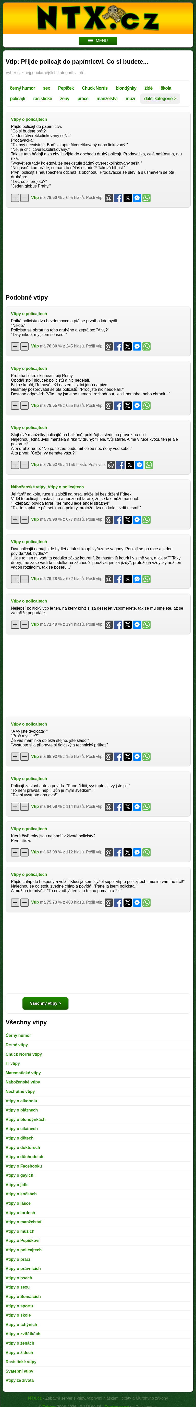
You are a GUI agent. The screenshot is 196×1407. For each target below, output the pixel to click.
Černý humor (18, 1035)
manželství (106, 98)
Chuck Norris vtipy (24, 1054)
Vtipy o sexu (18, 1287)
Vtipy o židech (19, 1352)
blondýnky (126, 88)
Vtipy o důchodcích (24, 1157)
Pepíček (66, 88)
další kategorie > (160, 98)
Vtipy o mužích (20, 1231)
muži (130, 98)
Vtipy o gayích (19, 1175)
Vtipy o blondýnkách (25, 1119)
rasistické (42, 98)
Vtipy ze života (20, 1380)
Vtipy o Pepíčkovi (22, 1240)
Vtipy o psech (19, 1278)
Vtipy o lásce (18, 1203)
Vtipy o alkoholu (21, 1101)
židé (148, 88)
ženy (64, 98)
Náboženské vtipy (28, 487)
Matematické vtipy (23, 1073)
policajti (17, 98)
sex (46, 88)
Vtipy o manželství (23, 1222)
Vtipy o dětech (19, 1138)
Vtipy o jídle (17, 1185)
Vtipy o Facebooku (24, 1166)
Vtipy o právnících (23, 1268)
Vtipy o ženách (20, 1343)
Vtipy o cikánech (22, 1129)
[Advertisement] (98, 248)
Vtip (35, 197)
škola (166, 88)
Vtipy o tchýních (21, 1324)
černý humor (22, 88)
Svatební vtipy (19, 1371)
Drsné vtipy (17, 1045)
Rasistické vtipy (21, 1362)
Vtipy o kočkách (21, 1194)
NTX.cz (35, 1398)
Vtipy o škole (18, 1315)
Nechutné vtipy (20, 1091)
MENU (98, 40)
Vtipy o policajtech (29, 119)
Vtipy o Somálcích (23, 1296)
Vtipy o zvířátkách (23, 1334)
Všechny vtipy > (45, 1003)
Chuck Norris (95, 88)
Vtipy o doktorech (23, 1147)
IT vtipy (13, 1063)
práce (82, 98)
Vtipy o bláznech (22, 1110)
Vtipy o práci (18, 1259)
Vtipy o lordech (20, 1213)
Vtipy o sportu (19, 1306)
